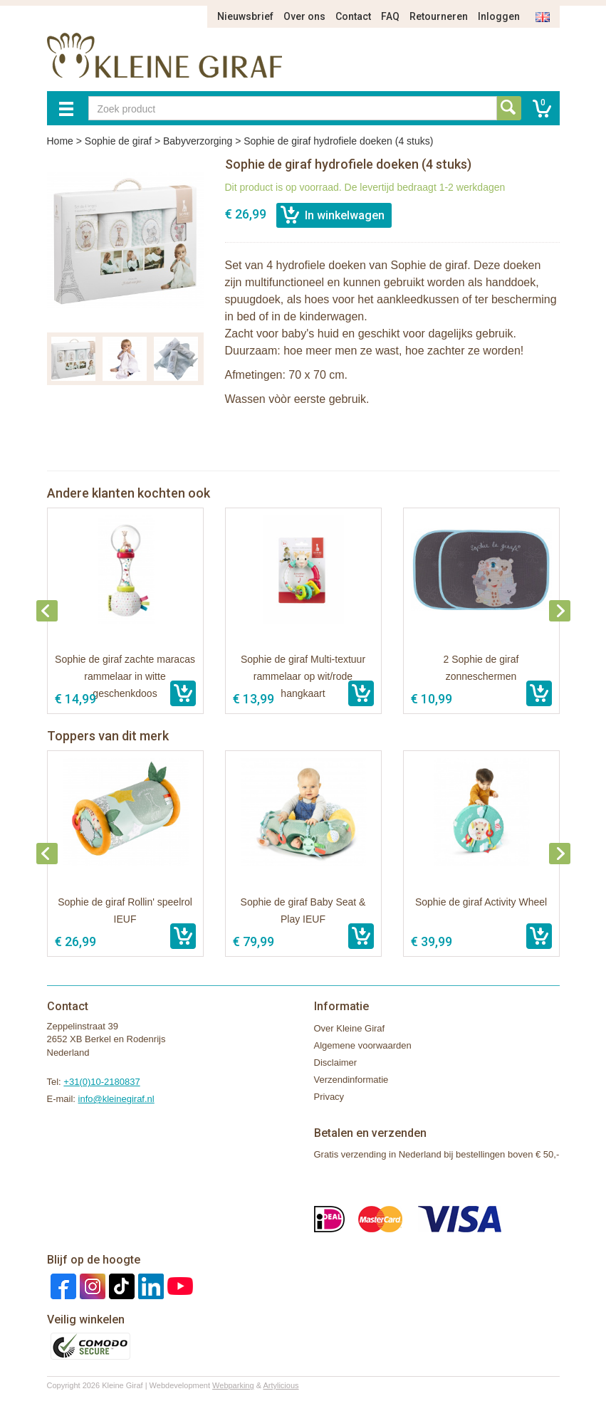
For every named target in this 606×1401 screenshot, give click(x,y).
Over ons (304, 16)
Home (60, 141)
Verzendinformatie (351, 1079)
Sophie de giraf (118, 141)
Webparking (233, 1385)
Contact (353, 16)
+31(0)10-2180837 (101, 1081)
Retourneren (438, 16)
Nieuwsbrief (245, 16)
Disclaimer (335, 1062)
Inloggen (499, 16)
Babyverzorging (197, 141)
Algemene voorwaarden (363, 1045)
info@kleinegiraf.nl (116, 1098)
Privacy (329, 1096)
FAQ (390, 16)
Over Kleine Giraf (349, 1028)
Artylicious (280, 1385)
